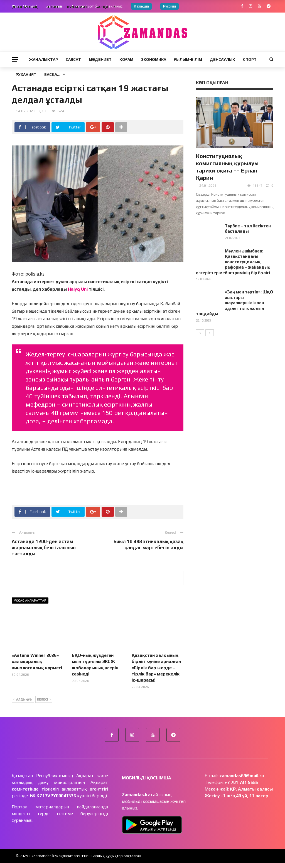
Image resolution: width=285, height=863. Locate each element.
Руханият (26, 74)
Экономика (153, 59)
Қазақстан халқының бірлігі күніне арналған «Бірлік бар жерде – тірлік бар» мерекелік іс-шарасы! (156, 668)
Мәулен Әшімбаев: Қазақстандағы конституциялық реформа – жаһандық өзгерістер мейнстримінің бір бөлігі (233, 262)
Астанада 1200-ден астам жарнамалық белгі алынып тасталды (44, 547)
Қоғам (126, 59)
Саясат (73, 59)
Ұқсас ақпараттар (30, 600)
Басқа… (52, 74)
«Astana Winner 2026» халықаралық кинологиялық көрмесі (37, 661)
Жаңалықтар (43, 59)
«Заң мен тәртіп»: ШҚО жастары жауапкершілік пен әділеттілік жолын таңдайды (234, 303)
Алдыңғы (23, 700)
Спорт (250, 59)
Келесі (44, 700)
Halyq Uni (78, 289)
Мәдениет (100, 59)
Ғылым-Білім (188, 59)
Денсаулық (222, 59)
